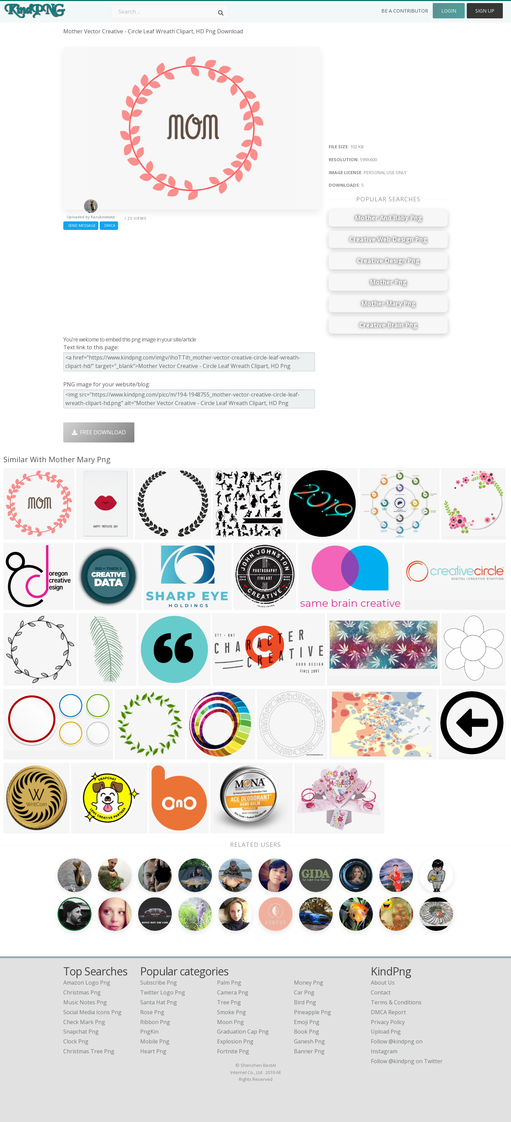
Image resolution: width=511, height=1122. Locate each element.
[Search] (221, 13)
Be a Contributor (404, 10)
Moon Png (230, 1022)
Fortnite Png (233, 1051)
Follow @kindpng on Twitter (407, 1061)
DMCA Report (388, 1012)
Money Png (308, 982)
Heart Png (153, 1051)
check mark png (84, 1022)
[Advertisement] (191, 281)
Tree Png (229, 1002)
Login (448, 10)
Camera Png (232, 992)
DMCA (108, 225)
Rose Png (152, 1012)
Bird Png (305, 1002)
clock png (75, 1041)
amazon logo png (86, 982)
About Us (383, 982)
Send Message (81, 225)
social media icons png (92, 1012)
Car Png (304, 992)
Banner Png (309, 1051)
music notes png (85, 1002)
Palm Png (229, 982)
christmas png (82, 992)
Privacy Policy (388, 1022)
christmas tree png (88, 1051)
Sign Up (484, 10)
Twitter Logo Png (162, 992)
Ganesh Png (309, 1041)
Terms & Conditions (396, 1002)
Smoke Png (231, 1012)
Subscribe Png (158, 982)
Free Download (99, 432)
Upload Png (386, 1031)
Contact (381, 992)
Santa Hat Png (158, 1002)
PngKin (149, 1031)
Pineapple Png (312, 1012)
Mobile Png (154, 1041)
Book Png (306, 1031)
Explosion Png (235, 1041)
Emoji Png (306, 1022)
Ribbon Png (155, 1022)
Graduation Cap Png (243, 1031)
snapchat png (81, 1031)
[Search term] (170, 11)
